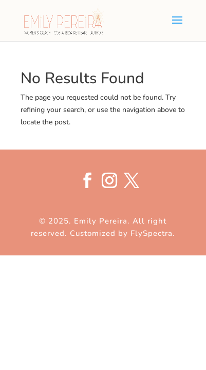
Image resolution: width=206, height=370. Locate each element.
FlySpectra (151, 233)
